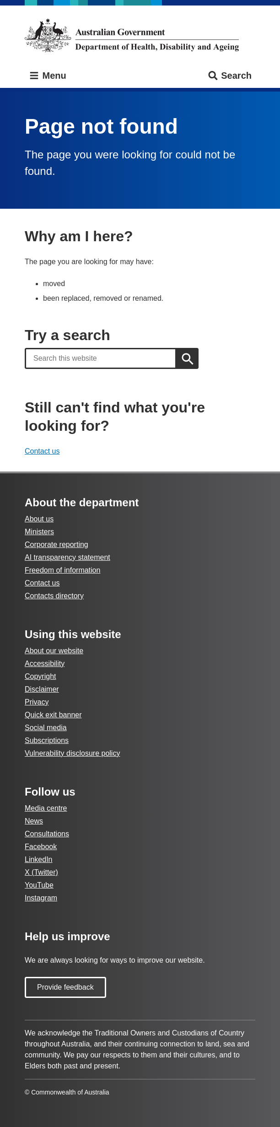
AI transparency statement (67, 557)
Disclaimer (42, 689)
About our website (54, 651)
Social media (46, 727)
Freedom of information (62, 570)
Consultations (47, 834)
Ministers (39, 532)
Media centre (46, 808)
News (34, 821)
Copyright (40, 676)
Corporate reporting (56, 544)
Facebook (41, 847)
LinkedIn (39, 859)
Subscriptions (47, 740)
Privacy (36, 702)
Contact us (42, 451)
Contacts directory (54, 596)
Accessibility (45, 663)
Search (229, 75)
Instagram (41, 898)
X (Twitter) (41, 872)
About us (39, 519)
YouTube (39, 885)
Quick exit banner (53, 715)
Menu (47, 75)
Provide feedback (65, 987)
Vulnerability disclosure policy (72, 753)
